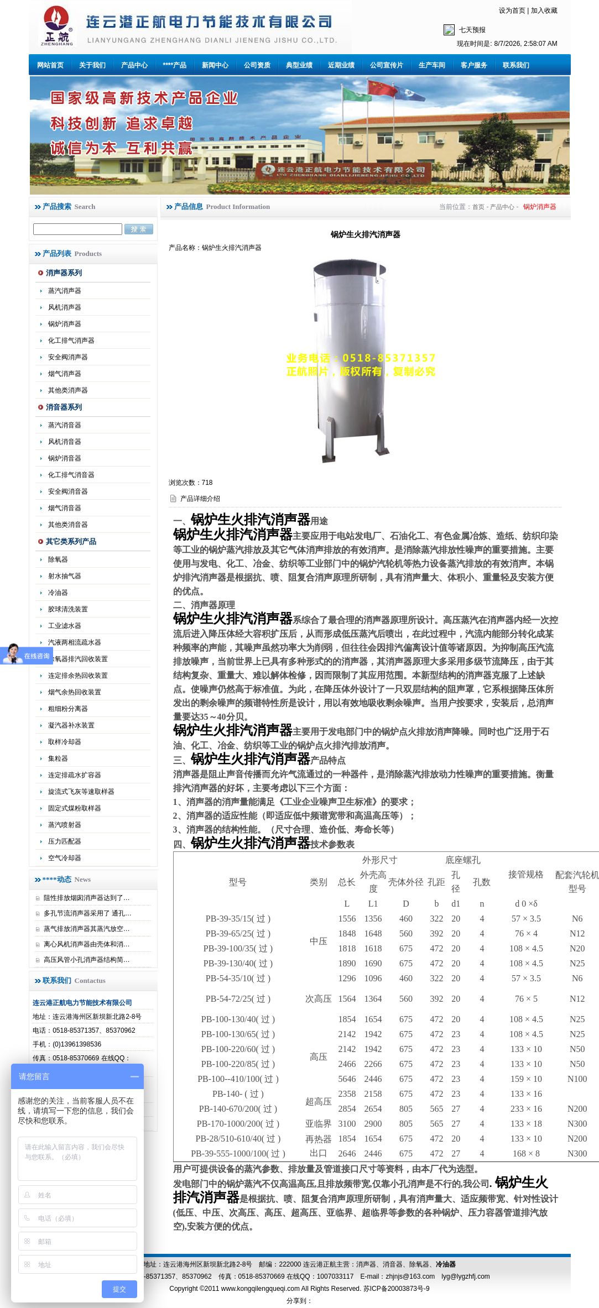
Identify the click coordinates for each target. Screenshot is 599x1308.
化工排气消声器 (71, 340)
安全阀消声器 (68, 357)
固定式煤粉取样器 (74, 808)
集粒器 (58, 758)
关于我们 (92, 65)
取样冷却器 (64, 742)
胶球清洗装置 (68, 609)
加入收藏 (544, 10)
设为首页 (512, 10)
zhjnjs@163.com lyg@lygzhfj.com (437, 1276)
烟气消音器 (64, 508)
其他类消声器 (68, 390)
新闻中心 (215, 65)
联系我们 (516, 65)
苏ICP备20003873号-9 (395, 1289)
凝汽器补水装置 (71, 725)
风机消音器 (64, 442)
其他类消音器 (68, 525)
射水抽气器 (64, 576)
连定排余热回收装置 (78, 675)
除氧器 (58, 559)
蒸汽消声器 (64, 291)
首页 (478, 206)
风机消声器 (64, 307)
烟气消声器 (64, 374)
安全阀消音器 (68, 491)
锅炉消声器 (64, 324)
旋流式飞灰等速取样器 (81, 792)
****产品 (175, 65)
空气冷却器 (64, 858)
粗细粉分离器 (68, 709)
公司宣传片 (386, 65)
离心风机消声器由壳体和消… (87, 944)
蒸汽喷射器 (64, 825)
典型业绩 (299, 65)
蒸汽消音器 (64, 425)
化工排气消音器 (71, 475)
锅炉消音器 (64, 458)
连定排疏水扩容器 (74, 775)
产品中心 (134, 65)
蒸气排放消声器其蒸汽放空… (87, 929)
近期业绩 (341, 65)
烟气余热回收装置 (74, 692)
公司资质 (257, 65)
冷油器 (58, 593)
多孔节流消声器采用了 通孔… (88, 913)
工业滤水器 (64, 626)
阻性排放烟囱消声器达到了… (87, 898)
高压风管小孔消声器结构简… (87, 960)
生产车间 (432, 65)
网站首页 (50, 65)
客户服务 (474, 65)
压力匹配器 (64, 841)
